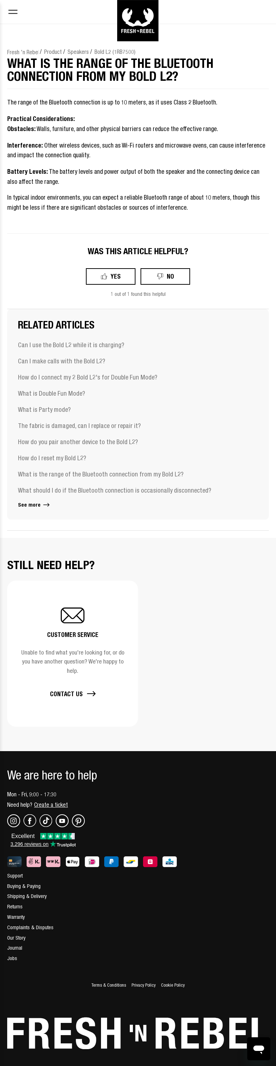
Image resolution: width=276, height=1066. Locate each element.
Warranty (16, 917)
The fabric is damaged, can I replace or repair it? (79, 425)
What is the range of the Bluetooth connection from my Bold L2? (101, 474)
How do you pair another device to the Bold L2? (78, 442)
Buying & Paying (24, 886)
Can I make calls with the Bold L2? (61, 361)
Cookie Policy (173, 985)
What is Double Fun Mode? (51, 393)
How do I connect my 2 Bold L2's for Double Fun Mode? (87, 377)
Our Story (16, 938)
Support (15, 875)
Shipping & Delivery (27, 896)
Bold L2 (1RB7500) (115, 51)
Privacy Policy (144, 985)
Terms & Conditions (108, 985)
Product (53, 51)
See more (34, 505)
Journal (14, 948)
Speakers (78, 51)
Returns (15, 906)
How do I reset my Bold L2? (52, 458)
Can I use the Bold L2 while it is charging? (71, 345)
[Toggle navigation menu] (13, 12)
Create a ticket (51, 804)
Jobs (12, 958)
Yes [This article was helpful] (116, 276)
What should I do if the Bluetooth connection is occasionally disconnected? (114, 490)
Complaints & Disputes (30, 927)
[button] (72, 654)
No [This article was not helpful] (170, 276)
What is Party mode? (44, 409)
